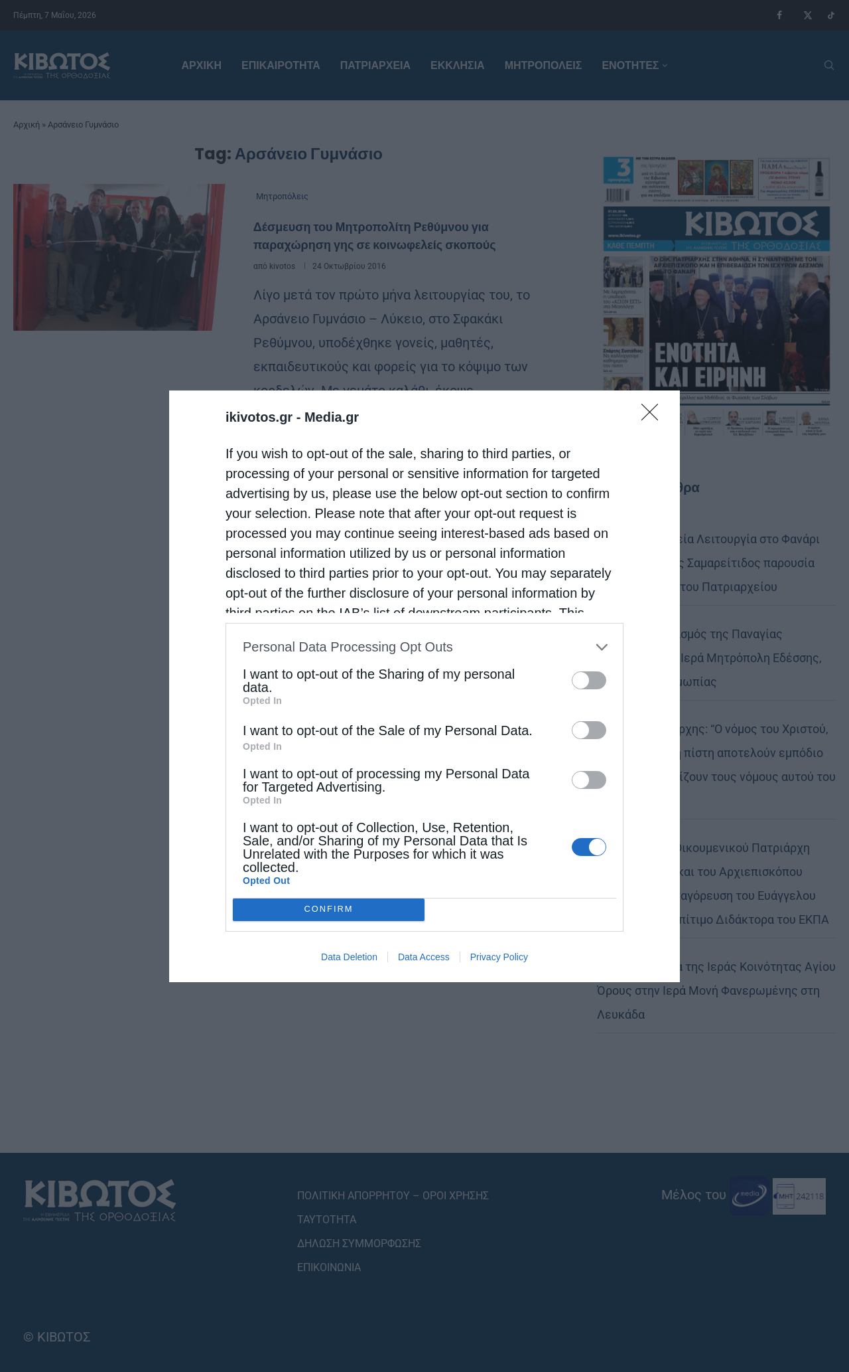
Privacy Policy (499, 957)
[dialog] (424, 686)
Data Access (424, 957)
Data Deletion (349, 957)
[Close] (654, 416)
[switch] (589, 680)
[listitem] (424, 647)
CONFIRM (329, 909)
